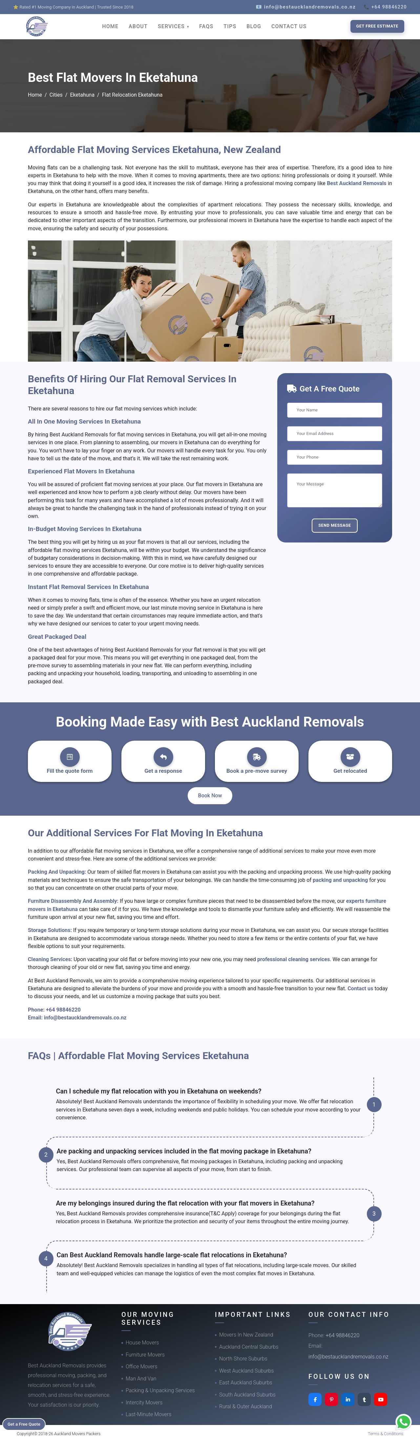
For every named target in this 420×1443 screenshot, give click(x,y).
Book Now (210, 795)
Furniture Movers (145, 1355)
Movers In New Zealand (246, 1335)
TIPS (229, 26)
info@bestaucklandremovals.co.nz (85, 1018)
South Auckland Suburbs (247, 1395)
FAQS (206, 26)
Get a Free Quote (27, 1423)
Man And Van (141, 1379)
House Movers (142, 1342)
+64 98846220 (63, 1010)
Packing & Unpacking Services (160, 1390)
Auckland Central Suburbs (249, 1347)
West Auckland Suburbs (246, 1371)
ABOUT (138, 26)
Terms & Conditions (385, 1433)
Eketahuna (82, 95)
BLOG (253, 26)
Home (35, 95)
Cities (56, 95)
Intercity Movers (144, 1402)
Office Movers (142, 1366)
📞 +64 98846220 (385, 6)
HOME (110, 26)
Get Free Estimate (377, 26)
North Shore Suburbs (243, 1359)
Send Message (334, 525)
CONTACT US (288, 26)
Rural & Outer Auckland (245, 1406)
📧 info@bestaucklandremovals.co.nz (306, 7)
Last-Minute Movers (148, 1414)
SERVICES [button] (172, 26)
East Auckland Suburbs (245, 1382)
